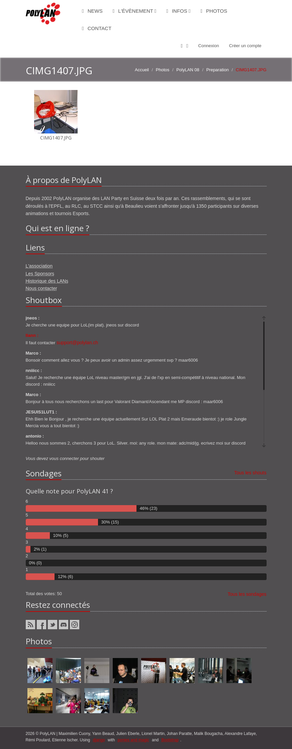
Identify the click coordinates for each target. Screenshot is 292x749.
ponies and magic (133, 740)
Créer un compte (245, 45)
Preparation (217, 69)
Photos (213, 11)
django (99, 740)
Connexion (208, 45)
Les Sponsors (40, 273)
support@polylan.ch (77, 342)
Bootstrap (169, 740)
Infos (178, 11)
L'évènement (135, 11)
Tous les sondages (247, 594)
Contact (96, 28)
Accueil (142, 69)
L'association (39, 266)
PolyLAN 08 (187, 69)
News (92, 11)
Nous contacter (41, 288)
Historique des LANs (47, 281)
